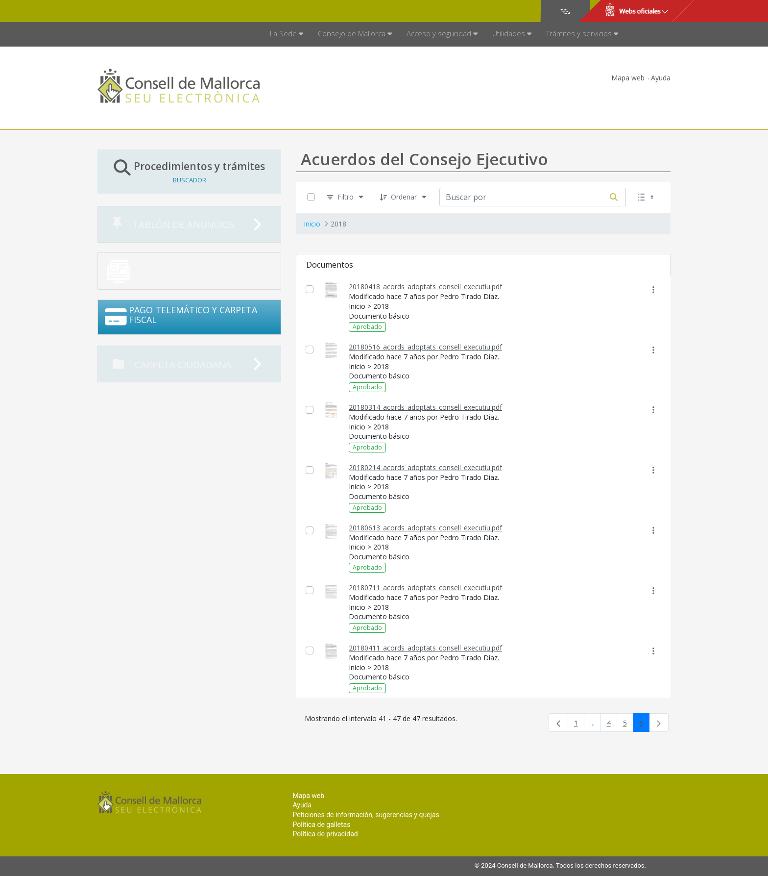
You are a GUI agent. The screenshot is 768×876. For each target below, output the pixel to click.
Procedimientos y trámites (189, 171)
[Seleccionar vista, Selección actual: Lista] (646, 197)
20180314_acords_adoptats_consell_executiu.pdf (425, 407)
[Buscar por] (614, 197)
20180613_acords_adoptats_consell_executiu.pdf (425, 527)
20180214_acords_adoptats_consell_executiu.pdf (425, 467)
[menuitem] (286, 34)
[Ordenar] (404, 197)
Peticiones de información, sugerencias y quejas (365, 815)
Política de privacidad (325, 834)
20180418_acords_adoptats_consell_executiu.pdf (425, 286)
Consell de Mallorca (131, 11)
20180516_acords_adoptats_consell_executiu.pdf (425, 346)
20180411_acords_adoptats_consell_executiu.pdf (425, 647)
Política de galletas (321, 824)
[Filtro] (345, 197)
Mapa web (628, 77)
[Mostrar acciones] (653, 289)
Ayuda (661, 77)
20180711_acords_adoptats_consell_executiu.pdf (425, 587)
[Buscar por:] (520, 197)
